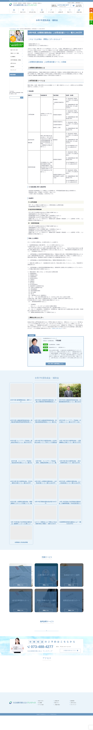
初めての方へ (41, 715)
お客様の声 (56, 715)
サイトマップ (13, 69)
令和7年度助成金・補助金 (16, 59)
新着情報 (12, 66)
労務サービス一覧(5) (15, 53)
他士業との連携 (71, 2)
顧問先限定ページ (79, 2)
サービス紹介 (41, 719)
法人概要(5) (13, 56)
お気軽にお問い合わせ (57, 328)
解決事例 (72, 715)
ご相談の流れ (57, 719)
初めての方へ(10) (14, 49)
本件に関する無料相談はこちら (55, 363)
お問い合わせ (13, 63)
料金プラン (56, 717)
